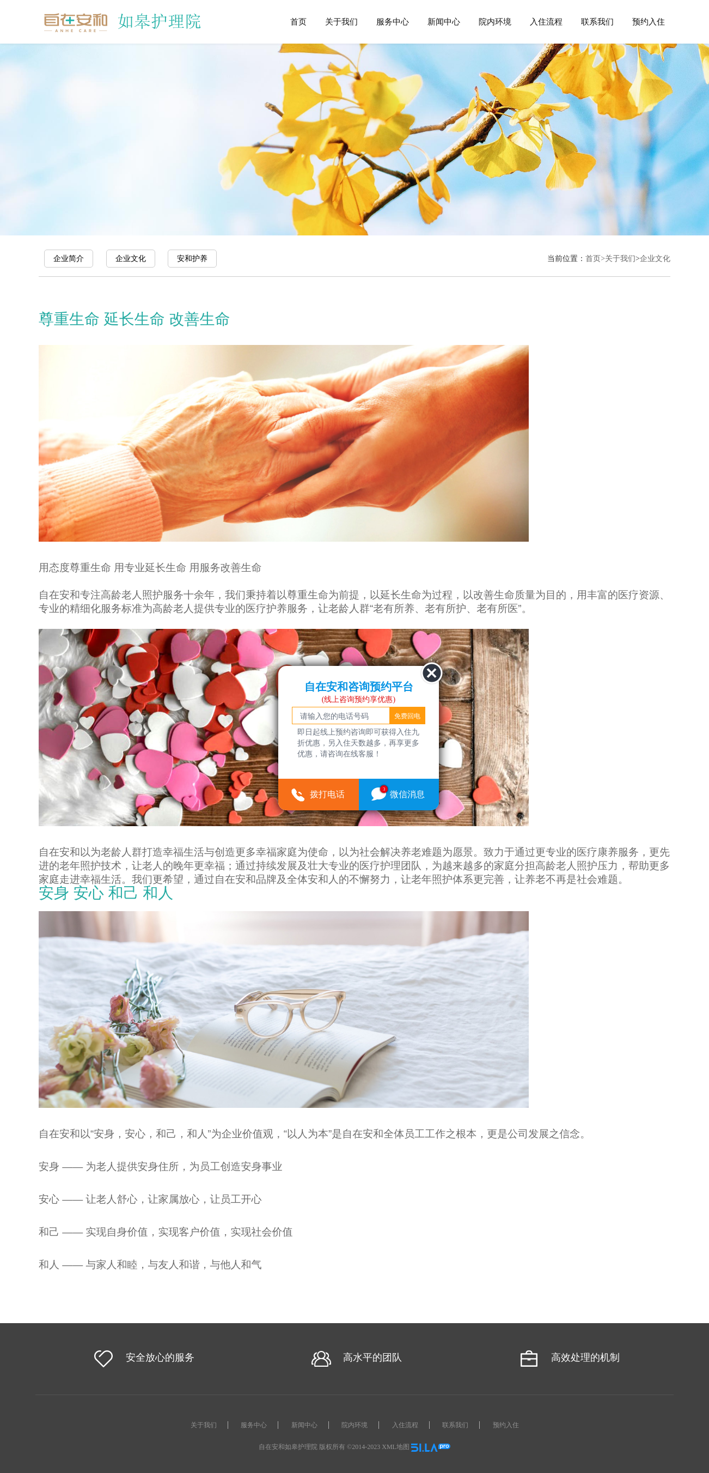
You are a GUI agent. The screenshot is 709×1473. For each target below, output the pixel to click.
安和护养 (192, 258)
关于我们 (341, 21)
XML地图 (395, 1447)
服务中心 (392, 21)
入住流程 (546, 21)
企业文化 (130, 258)
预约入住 (648, 21)
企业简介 (68, 258)
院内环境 (495, 21)
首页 (298, 21)
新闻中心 (443, 21)
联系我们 (597, 21)
